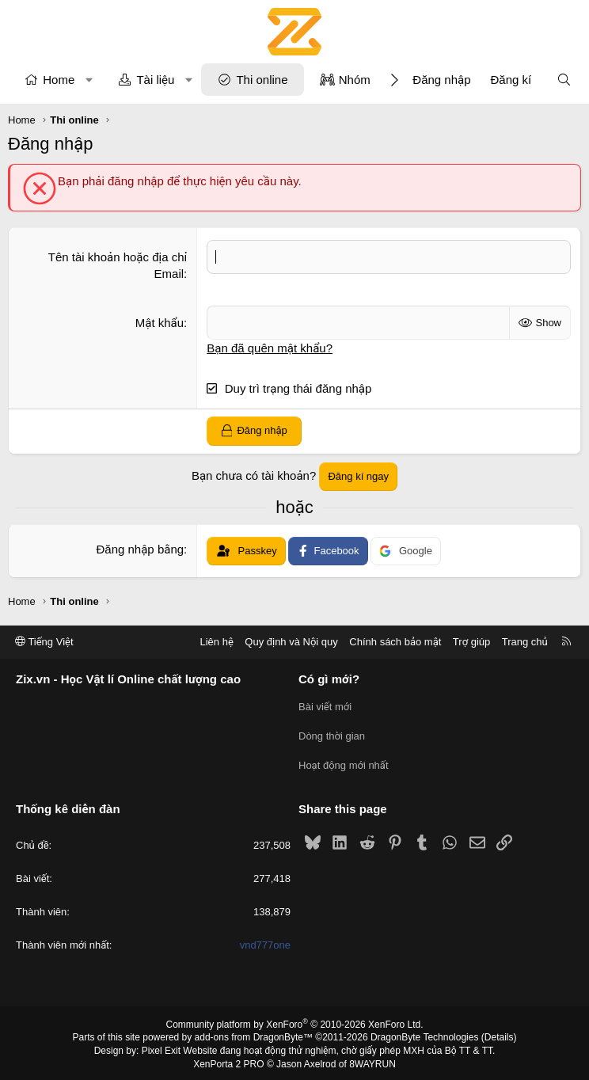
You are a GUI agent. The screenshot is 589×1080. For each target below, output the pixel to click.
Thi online (261, 79)
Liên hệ (216, 642)
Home (58, 79)
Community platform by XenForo (295, 1021)
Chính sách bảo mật (395, 642)
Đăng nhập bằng (140, 549)
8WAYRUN (372, 1061)
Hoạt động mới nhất (343, 764)
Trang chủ (525, 642)
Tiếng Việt (44, 642)
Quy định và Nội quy (291, 642)
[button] (89, 79)
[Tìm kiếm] (564, 79)
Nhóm (354, 79)
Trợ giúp (471, 642)
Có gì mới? (328, 679)
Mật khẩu (159, 322)
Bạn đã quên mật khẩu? (269, 348)
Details (499, 1034)
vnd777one (265, 943)
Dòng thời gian (331, 735)
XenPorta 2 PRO (228, 1061)
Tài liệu (155, 79)
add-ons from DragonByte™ (254, 1034)
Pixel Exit (161, 1047)
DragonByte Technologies (424, 1034)
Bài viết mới (325, 707)
